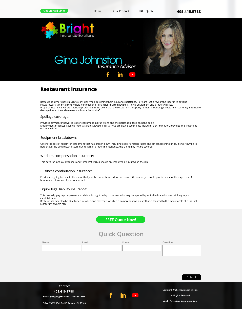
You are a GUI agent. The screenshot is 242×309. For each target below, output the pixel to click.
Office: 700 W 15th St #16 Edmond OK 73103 (64, 303)
